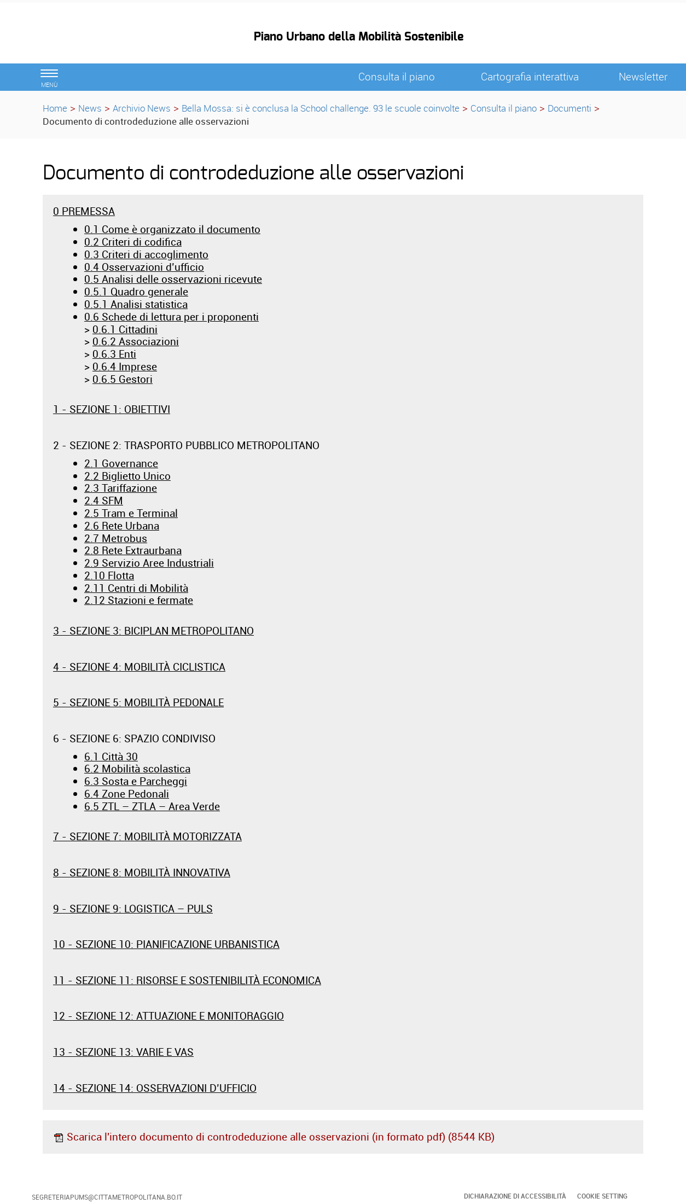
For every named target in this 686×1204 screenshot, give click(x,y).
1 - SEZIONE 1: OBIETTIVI (111, 409)
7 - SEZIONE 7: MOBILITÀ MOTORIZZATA (147, 836)
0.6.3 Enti (114, 354)
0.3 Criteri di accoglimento (146, 254)
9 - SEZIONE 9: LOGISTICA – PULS (133, 908)
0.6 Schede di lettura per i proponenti (171, 317)
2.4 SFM (103, 500)
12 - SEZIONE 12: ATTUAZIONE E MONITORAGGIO (168, 1016)
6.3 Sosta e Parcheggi (135, 781)
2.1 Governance (121, 463)
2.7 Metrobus (115, 538)
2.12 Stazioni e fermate (138, 600)
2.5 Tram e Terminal (131, 513)
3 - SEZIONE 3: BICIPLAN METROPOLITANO (153, 631)
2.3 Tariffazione (120, 488)
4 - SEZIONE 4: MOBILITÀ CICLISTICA (139, 667)
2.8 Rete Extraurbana (133, 550)
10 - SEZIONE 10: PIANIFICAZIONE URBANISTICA (166, 944)
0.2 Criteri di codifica (133, 242)
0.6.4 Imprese (124, 366)
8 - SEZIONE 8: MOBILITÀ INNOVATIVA (141, 872)
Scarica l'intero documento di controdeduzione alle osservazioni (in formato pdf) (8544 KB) (274, 1137)
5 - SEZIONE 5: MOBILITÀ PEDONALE (138, 702)
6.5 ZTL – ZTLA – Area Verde (152, 806)
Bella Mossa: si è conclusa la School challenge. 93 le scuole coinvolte (321, 108)
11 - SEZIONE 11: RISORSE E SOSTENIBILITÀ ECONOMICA (187, 980)
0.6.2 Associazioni (135, 341)
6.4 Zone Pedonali (126, 794)
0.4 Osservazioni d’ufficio (144, 267)
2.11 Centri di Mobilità (136, 588)
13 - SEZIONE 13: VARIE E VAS (123, 1052)
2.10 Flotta (109, 575)
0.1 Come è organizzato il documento (172, 229)
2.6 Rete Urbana (121, 526)
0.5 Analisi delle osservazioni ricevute (173, 279)
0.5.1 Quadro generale (136, 291)
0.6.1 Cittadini (125, 329)
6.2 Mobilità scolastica (137, 768)
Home (55, 108)
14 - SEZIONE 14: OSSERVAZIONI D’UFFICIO (155, 1088)
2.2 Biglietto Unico (127, 476)
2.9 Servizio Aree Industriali (149, 563)
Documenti (569, 108)
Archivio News (142, 108)
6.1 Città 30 (111, 756)
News (90, 108)
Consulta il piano (503, 108)
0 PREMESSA (84, 211)
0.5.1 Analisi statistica (136, 304)
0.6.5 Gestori (122, 379)
